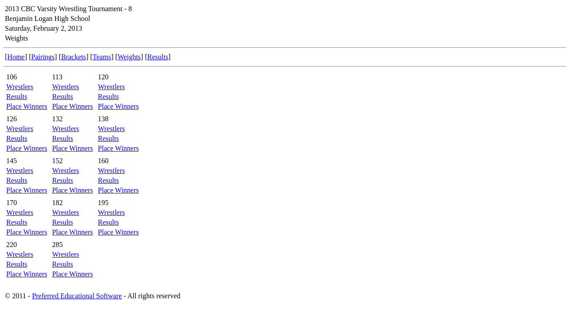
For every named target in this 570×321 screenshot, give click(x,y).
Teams (102, 57)
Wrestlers (19, 87)
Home (15, 57)
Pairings (42, 57)
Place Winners (26, 106)
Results (157, 57)
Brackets (73, 57)
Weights (129, 57)
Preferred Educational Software (77, 296)
